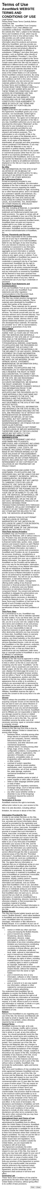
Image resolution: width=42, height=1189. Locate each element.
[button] (32, 1187)
